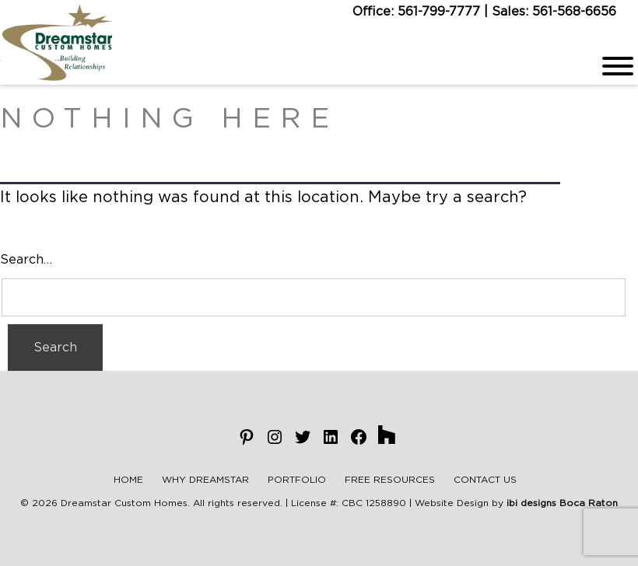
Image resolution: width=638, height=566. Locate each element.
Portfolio (297, 479)
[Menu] (617, 66)
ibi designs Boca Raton (562, 503)
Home (128, 479)
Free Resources (390, 479)
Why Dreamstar (205, 479)
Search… (26, 259)
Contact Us (485, 479)
